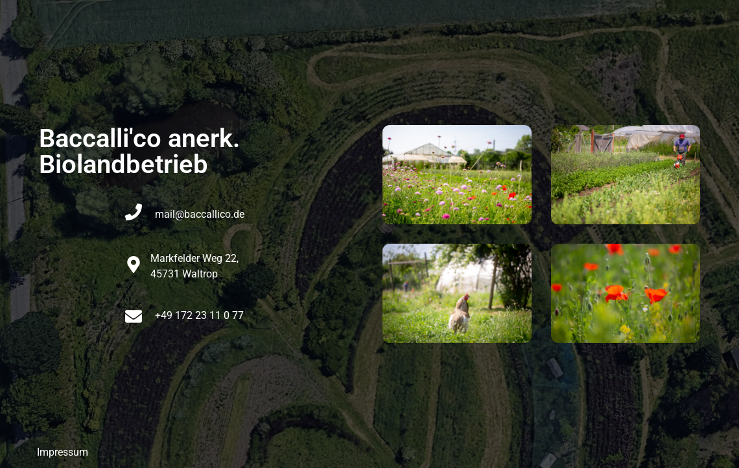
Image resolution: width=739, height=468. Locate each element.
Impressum (62, 452)
